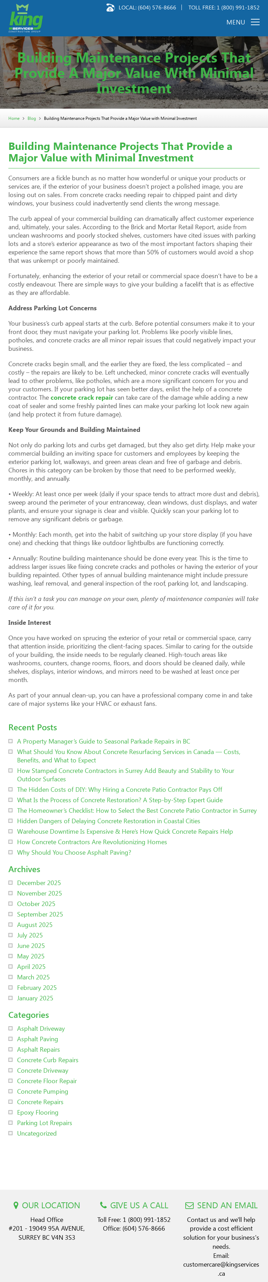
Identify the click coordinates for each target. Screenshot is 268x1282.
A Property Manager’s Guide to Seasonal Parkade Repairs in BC (103, 741)
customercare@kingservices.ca (221, 1268)
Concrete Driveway (42, 1070)
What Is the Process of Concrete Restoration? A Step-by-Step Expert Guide (120, 799)
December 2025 (39, 882)
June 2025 (31, 945)
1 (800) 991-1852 (238, 7)
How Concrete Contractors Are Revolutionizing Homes (92, 841)
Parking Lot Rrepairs (44, 1122)
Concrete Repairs (40, 1101)
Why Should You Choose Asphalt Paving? (74, 852)
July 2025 (30, 934)
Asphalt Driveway (41, 1028)
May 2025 (31, 955)
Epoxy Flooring (38, 1112)
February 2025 (37, 987)
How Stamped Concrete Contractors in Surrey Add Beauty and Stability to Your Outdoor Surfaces (125, 774)
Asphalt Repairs (38, 1049)
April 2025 (31, 966)
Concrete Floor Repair (47, 1080)
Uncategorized (37, 1133)
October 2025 (36, 903)
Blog (32, 118)
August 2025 (35, 924)
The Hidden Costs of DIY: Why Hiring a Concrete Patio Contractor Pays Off (119, 789)
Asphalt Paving (37, 1038)
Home (14, 118)
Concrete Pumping (42, 1091)
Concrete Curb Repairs (48, 1059)
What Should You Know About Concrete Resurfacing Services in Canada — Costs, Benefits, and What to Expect (128, 755)
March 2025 (33, 976)
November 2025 (39, 893)
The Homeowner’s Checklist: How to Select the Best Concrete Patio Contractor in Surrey (137, 810)
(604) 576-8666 (157, 7)
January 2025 (35, 997)
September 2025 (40, 914)
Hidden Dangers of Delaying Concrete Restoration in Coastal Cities (108, 820)
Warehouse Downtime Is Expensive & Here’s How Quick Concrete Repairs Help (125, 831)
